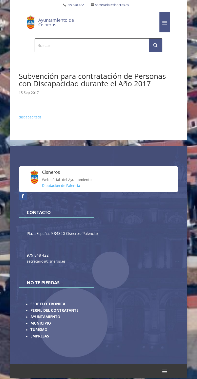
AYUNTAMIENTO (45, 316)
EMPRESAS (39, 336)
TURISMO (38, 329)
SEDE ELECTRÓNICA (47, 304)
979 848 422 (75, 5)
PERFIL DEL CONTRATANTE (54, 310)
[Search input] (92, 45)
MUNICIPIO (40, 323)
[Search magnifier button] (155, 45)
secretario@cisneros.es (112, 5)
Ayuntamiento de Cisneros (56, 22)
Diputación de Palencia (61, 185)
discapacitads (30, 117)
